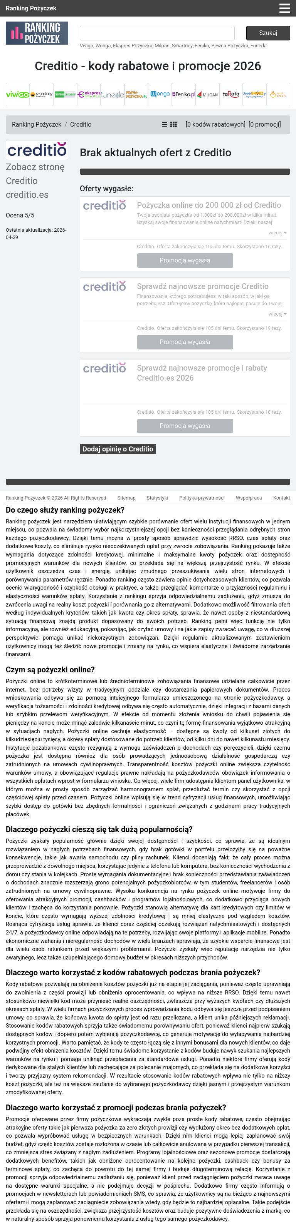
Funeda (259, 45)
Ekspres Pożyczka (132, 45)
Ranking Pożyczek (31, 8)
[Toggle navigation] (284, 8)
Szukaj (268, 33)
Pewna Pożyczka (230, 45)
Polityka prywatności (202, 498)
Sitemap (127, 498)
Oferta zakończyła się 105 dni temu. (196, 246)
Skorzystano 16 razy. (259, 246)
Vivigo (86, 45)
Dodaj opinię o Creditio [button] (117, 449)
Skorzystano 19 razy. (259, 328)
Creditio (80, 124)
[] (216, 124)
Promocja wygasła (185, 260)
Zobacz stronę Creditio (35, 174)
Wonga (103, 45)
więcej (278, 233)
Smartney (182, 45)
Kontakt (281, 498)
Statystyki (157, 498)
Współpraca (249, 498)
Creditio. (146, 246)
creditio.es (27, 194)
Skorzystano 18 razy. (259, 412)
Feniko (202, 45)
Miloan (162, 45)
